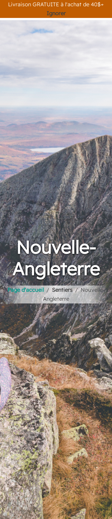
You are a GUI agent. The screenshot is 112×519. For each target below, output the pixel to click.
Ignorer (56, 13)
